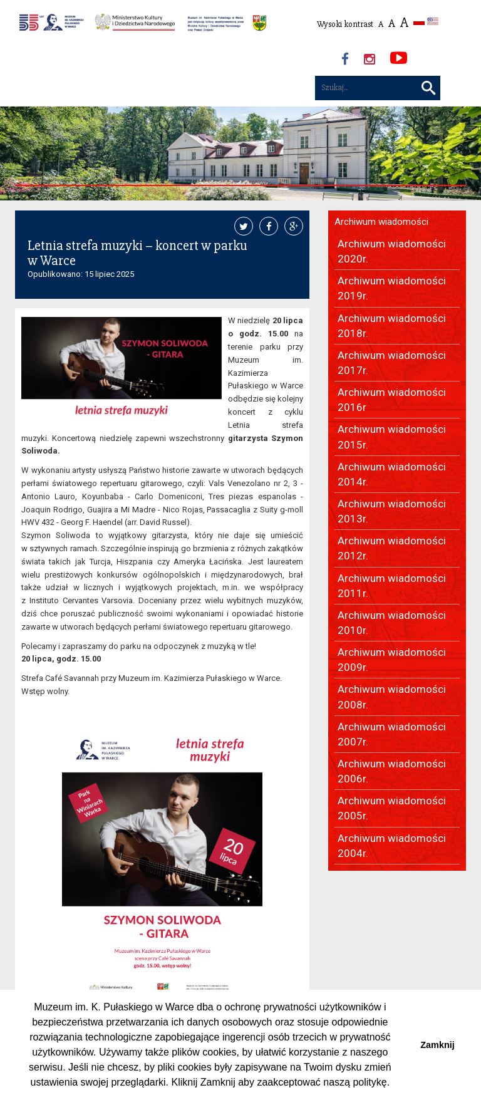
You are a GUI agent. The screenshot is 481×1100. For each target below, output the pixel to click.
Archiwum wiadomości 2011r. (392, 585)
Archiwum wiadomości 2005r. (392, 808)
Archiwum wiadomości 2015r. (392, 436)
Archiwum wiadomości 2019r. (392, 288)
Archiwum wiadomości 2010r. (392, 622)
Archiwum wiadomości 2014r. (392, 474)
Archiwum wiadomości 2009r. (392, 659)
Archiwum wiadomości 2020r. (392, 251)
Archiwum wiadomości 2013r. (392, 511)
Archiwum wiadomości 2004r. (392, 845)
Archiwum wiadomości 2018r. (392, 326)
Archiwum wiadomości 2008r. (392, 696)
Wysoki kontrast (345, 24)
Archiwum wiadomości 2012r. (392, 548)
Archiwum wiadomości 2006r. (392, 771)
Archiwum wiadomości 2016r (392, 399)
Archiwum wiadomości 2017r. (392, 362)
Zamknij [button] (437, 1045)
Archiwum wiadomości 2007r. (392, 734)
